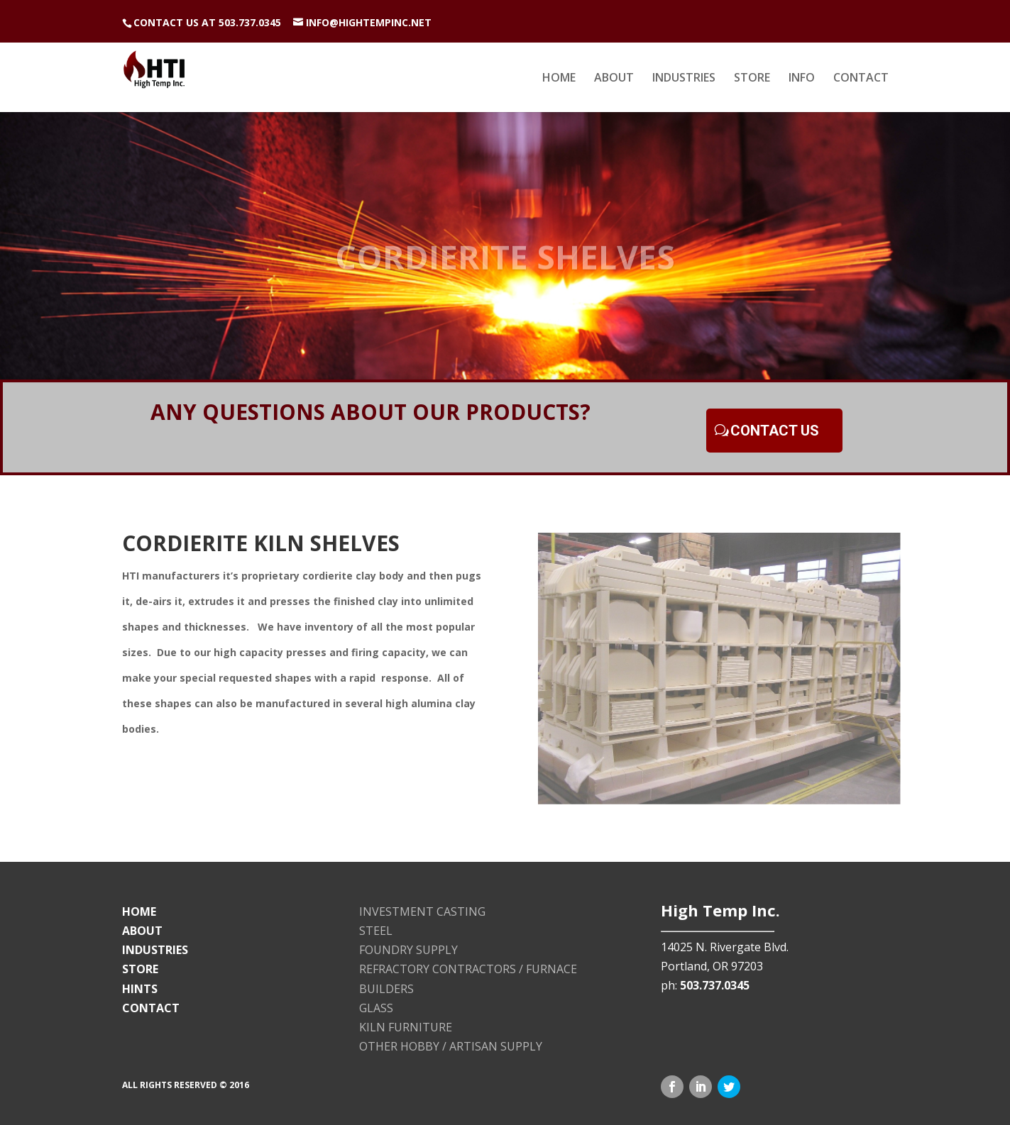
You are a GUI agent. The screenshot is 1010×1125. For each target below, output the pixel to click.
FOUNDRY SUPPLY (408, 950)
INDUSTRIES (683, 78)
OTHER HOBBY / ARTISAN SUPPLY (450, 1046)
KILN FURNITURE (405, 1027)
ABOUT (614, 78)
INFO (802, 78)
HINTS (140, 989)
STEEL (376, 930)
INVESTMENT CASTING (422, 911)
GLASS (376, 1008)
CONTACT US (774, 430)
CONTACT (861, 78)
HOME (559, 78)
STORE (752, 78)
